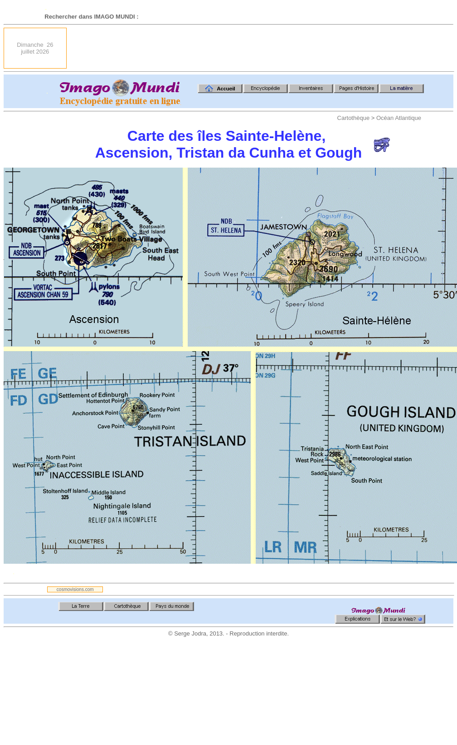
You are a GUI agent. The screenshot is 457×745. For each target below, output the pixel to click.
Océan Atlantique (398, 117)
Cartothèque (353, 117)
